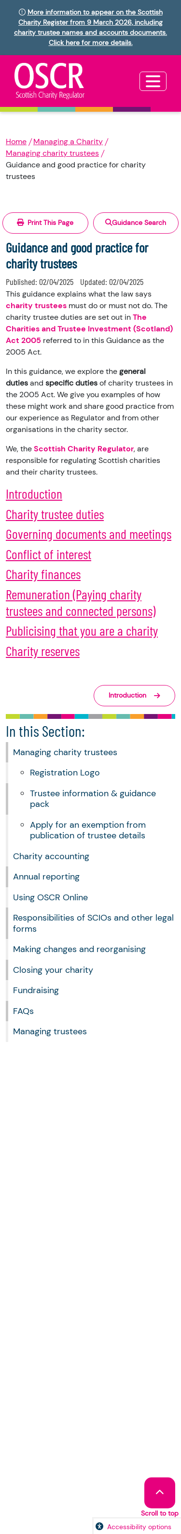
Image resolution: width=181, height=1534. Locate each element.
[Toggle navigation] (153, 81)
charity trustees (36, 305)
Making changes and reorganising (79, 949)
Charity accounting (51, 856)
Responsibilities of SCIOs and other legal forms (93, 923)
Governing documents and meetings (88, 533)
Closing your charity (53, 970)
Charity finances (43, 574)
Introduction (34, 493)
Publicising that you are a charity (82, 630)
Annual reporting (46, 876)
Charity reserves (43, 650)
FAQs (23, 1011)
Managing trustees (50, 1031)
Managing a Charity (68, 141)
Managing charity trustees (52, 153)
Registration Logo (65, 772)
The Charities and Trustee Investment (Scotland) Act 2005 (89, 328)
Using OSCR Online (50, 897)
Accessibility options (139, 1526)
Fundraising (36, 990)
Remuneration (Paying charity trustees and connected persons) (80, 602)
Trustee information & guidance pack (93, 799)
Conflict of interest (48, 554)
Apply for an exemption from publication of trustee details (88, 830)
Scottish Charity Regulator (84, 449)
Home (16, 141)
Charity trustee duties (55, 514)
